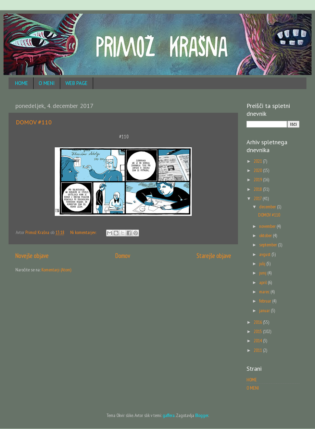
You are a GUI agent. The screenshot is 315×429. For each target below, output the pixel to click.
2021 (258, 161)
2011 (258, 350)
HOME (21, 83)
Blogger (201, 415)
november (268, 226)
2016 (258, 322)
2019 (258, 179)
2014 (258, 341)
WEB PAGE (76, 83)
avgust (265, 254)
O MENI (47, 83)
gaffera (169, 415)
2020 (258, 170)
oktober (266, 235)
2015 (258, 331)
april (263, 282)
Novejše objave (32, 256)
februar (265, 301)
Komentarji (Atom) (56, 270)
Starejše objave (214, 256)
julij (262, 263)
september (268, 245)
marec (264, 292)
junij (263, 273)
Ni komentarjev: (83, 232)
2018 (258, 189)
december (268, 207)
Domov (122, 256)
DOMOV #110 (34, 122)
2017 (258, 198)
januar (265, 310)
